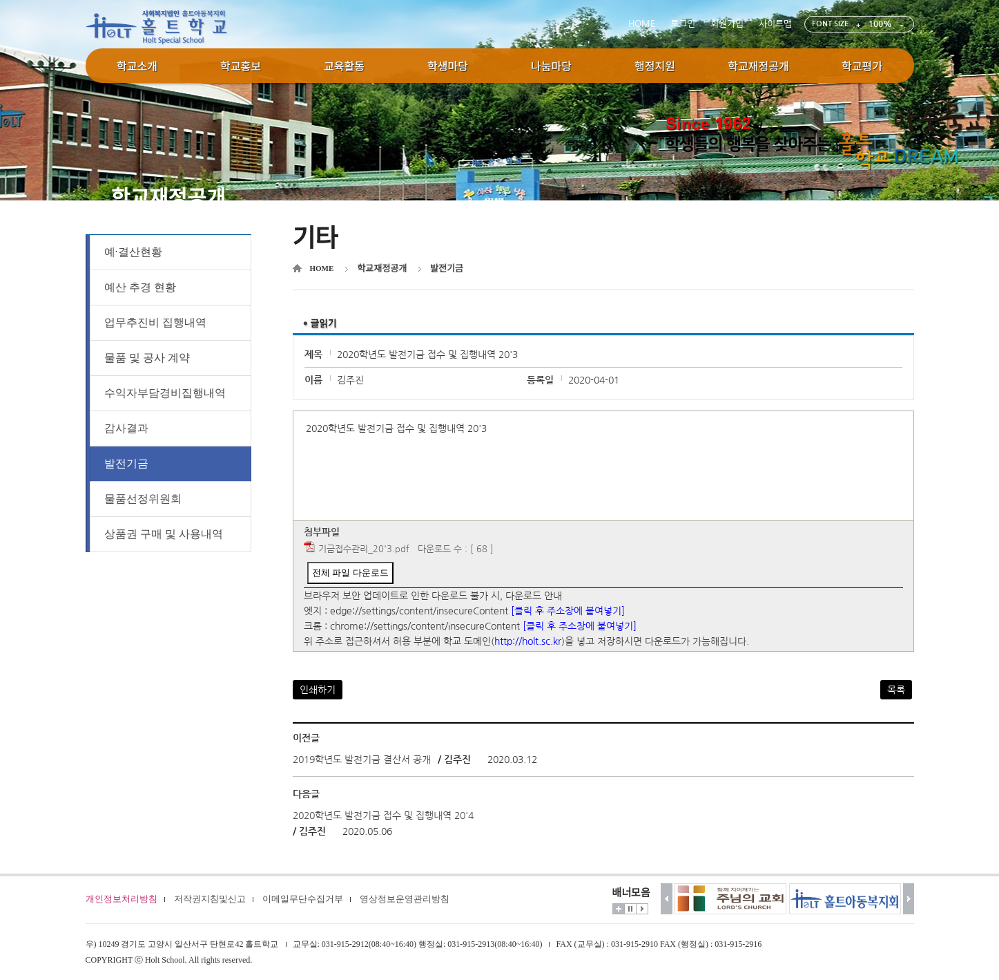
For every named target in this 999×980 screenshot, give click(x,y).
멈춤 (630, 908)
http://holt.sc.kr (527, 641)
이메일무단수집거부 (302, 899)
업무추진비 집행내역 (155, 322)
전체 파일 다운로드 (350, 572)
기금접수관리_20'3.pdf (363, 549)
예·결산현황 (133, 252)
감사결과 (126, 428)
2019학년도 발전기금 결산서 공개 (362, 759)
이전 (666, 898)
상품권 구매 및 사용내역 (163, 534)
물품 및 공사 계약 (147, 358)
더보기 (618, 908)
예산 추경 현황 (140, 287)
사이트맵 (775, 23)
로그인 (682, 23)
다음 (909, 898)
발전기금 (126, 463)
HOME (641, 23)
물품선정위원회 (143, 499)
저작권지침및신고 (210, 899)
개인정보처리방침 (121, 899)
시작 (642, 908)
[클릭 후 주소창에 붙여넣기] (568, 611)
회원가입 (727, 23)
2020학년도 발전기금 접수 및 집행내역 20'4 (383, 815)
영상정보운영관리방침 (404, 899)
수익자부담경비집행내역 (165, 393)
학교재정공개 (382, 268)
